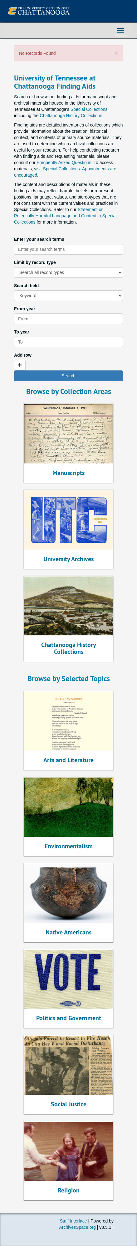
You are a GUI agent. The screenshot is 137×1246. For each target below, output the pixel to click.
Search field (26, 285)
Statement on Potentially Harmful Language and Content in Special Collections (65, 216)
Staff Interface (73, 1220)
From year (24, 308)
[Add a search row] (20, 365)
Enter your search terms (39, 239)
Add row (23, 355)
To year (21, 331)
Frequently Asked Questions (64, 162)
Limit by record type (35, 262)
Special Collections (89, 109)
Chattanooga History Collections (71, 115)
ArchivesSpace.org (77, 1227)
